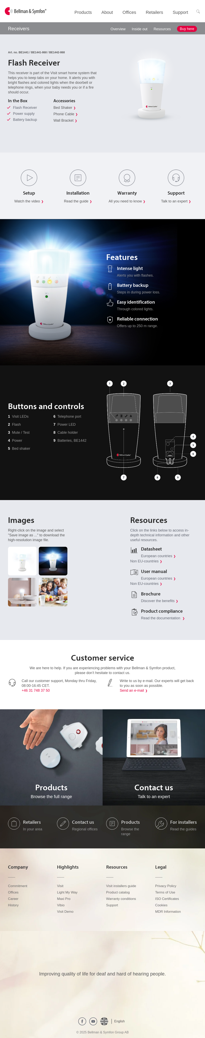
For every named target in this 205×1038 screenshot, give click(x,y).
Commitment (17, 886)
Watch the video (27, 201)
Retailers (32, 822)
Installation (78, 193)
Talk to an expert (174, 201)
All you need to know (125, 201)
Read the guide (76, 201)
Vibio (61, 905)
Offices (13, 892)
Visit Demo (65, 912)
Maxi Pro (63, 899)
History (13, 905)
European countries (156, 556)
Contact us (83, 822)
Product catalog (118, 892)
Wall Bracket (63, 120)
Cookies (161, 905)
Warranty (127, 193)
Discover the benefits (158, 601)
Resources (162, 29)
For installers (183, 822)
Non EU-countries (144, 561)
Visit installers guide (121, 886)
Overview (118, 29)
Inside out (139, 29)
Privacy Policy (165, 886)
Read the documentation (161, 618)
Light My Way (67, 892)
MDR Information (168, 912)
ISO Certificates (167, 899)
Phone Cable (63, 114)
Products (130, 822)
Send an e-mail (132, 690)
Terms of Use (165, 892)
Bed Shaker (62, 108)
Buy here (187, 29)
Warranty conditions (121, 899)
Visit (60, 886)
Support (176, 193)
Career (13, 899)
